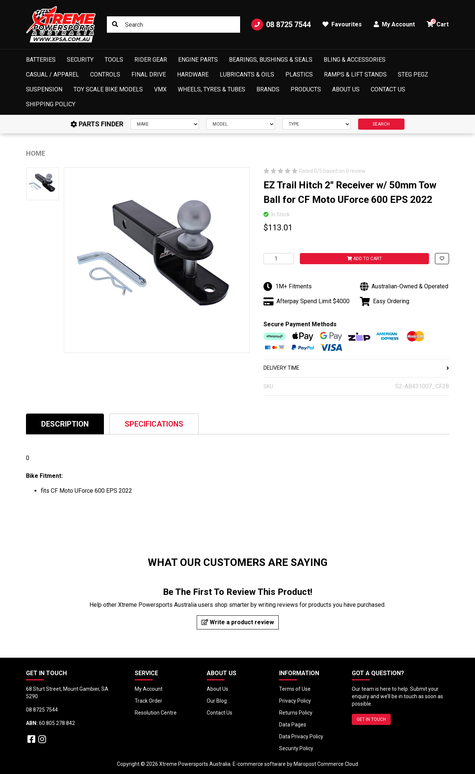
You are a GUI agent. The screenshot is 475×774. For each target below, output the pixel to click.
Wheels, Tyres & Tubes (211, 89)
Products (306, 89)
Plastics (299, 74)
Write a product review (238, 622)
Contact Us (388, 89)
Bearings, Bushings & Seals (270, 59)
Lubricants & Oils (247, 74)
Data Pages (292, 725)
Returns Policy (295, 713)
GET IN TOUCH (371, 719)
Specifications (154, 424)
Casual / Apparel (52, 74)
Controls (105, 74)
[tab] (65, 424)
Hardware (193, 74)
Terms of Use (295, 689)
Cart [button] (438, 23)
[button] (442, 258)
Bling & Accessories (355, 59)
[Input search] (173, 24)
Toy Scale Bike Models (108, 89)
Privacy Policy (295, 701)
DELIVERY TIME (356, 368)
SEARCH (381, 124)
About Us (346, 89)
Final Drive (148, 74)
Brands (267, 89)
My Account (149, 689)
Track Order (148, 701)
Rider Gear (150, 59)
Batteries (41, 59)
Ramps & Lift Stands (355, 74)
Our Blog (217, 701)
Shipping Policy (50, 104)
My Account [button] (394, 24)
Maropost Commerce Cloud (326, 764)
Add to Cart (364, 258)
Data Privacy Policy (301, 736)
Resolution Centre (156, 713)
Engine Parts (198, 59)
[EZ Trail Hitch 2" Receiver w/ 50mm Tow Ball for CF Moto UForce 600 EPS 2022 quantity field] (278, 258)
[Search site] (115, 24)
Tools (114, 59)
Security (80, 59)
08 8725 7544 (281, 24)
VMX (160, 89)
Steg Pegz (413, 74)
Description (65, 424)
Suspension (44, 89)
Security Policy (296, 748)
